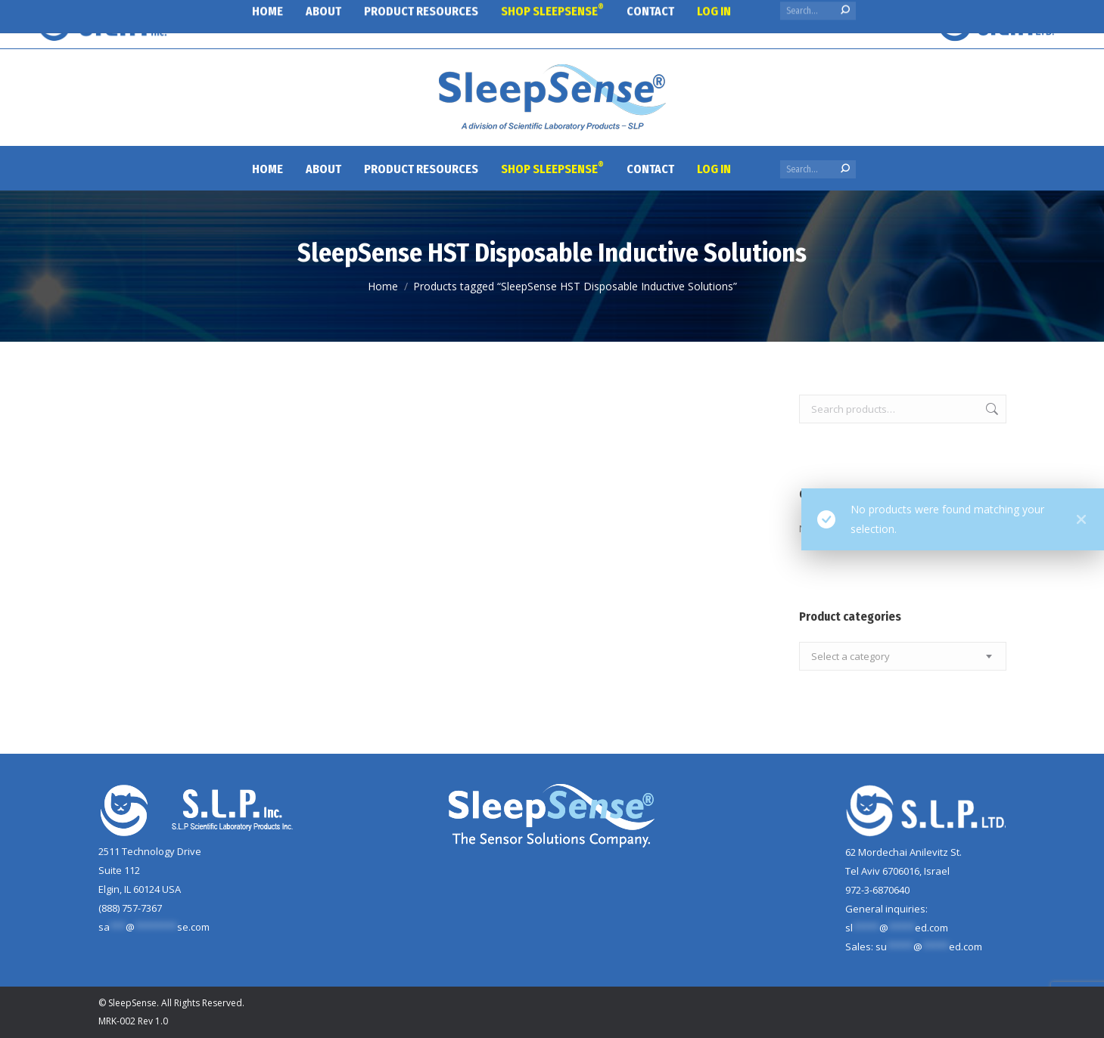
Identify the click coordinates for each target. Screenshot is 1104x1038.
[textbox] (850, 656)
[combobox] (902, 656)
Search (990, 409)
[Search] (818, 169)
